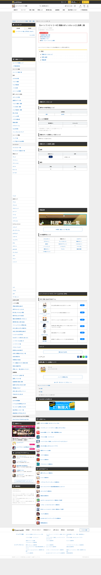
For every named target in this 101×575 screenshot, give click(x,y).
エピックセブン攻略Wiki (51, 546)
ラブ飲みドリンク (46, 251)
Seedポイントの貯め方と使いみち (20, 337)
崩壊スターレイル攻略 (30, 540)
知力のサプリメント (63, 244)
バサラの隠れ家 (16, 119)
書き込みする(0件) (63, 352)
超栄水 (46, 244)
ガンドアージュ (16, 230)
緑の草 (62, 114)
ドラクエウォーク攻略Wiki (31, 542)
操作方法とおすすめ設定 (18, 315)
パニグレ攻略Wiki (29, 553)
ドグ (14, 287)
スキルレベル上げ (17, 347)
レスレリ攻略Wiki (49, 544)
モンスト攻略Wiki (70, 540)
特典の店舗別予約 (17, 366)
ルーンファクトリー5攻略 (44, 385)
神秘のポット (79, 241)
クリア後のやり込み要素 (18, 141)
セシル (14, 166)
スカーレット (16, 208)
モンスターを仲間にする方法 (19, 406)
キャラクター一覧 (17, 147)
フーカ (14, 214)
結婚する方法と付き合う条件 (19, 384)
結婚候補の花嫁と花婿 (45, 35)
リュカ (14, 195)
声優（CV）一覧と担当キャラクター (21, 369)
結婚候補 (57, 10)
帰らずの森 (15, 113)
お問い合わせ (56, 530)
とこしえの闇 (16, 116)
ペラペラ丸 (79, 246)
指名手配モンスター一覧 (18, 410)
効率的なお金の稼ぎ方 (18, 350)
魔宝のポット (46, 249)
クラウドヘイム (16, 125)
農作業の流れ (49, 10)
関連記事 (44, 60)
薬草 (47, 114)
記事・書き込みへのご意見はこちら (63, 382)
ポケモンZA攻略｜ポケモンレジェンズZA (34, 534)
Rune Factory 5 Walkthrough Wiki (21, 419)
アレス (14, 157)
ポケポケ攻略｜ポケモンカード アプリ (74, 537)
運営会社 (63, 530)
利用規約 (28, 530)
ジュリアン (15, 239)
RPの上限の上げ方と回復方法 (19, 328)
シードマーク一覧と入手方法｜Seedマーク (25, 31)
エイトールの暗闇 (17, 91)
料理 (41, 388)
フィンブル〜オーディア (18, 132)
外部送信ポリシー (47, 530)
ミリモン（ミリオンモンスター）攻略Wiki (55, 549)
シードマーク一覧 (17, 344)
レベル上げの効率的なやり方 (19, 403)
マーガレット (16, 296)
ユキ (14, 255)
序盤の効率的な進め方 (45, 36)
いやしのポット (46, 238)
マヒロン (63, 249)
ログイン (85, 2)
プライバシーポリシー (36, 530)
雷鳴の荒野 (15, 122)
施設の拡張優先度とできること (20, 318)
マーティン (15, 160)
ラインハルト (16, 163)
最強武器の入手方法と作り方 (19, 413)
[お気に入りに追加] (68, 6)
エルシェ (15, 246)
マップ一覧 (15, 138)
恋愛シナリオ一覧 (17, 378)
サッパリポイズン (63, 241)
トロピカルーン (79, 244)
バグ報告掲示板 (83, 10)
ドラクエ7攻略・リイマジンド (32, 537)
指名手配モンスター (72, 10)
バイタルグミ (63, 246)
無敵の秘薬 (79, 249)
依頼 (64, 10)
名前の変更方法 (16, 356)
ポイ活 (63, 2)
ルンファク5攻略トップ (18, 62)
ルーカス (15, 172)
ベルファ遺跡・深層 (17, 103)
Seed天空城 (15, 128)
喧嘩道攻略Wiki (69, 553)
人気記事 (18, 28)
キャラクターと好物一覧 (18, 375)
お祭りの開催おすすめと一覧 (19, 353)
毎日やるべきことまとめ (18, 309)
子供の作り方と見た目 (18, 394)
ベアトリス (15, 221)
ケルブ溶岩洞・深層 (17, 110)
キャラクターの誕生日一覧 (19, 150)
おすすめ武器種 (16, 400)
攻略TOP (16, 10)
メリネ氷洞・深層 (17, 106)
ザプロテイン (46, 241)
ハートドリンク (46, 246)
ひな (14, 243)
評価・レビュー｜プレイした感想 (48, 40)
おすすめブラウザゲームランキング (24, 481)
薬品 (41, 391)
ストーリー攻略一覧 (17, 72)
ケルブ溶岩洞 (16, 84)
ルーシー (15, 211)
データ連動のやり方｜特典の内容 (20, 363)
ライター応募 (84, 530)
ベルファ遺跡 (16, 81)
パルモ (14, 290)
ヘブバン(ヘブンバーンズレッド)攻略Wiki (75, 544)
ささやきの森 (16, 78)
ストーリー (23, 10)
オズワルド (15, 233)
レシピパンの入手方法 (18, 334)
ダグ (14, 293)
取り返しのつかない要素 (18, 312)
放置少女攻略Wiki (70, 546)
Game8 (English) (70, 530)
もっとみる (32, 35)
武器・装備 (31, 10)
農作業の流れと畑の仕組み (19, 322)
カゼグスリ (79, 238)
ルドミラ (15, 217)
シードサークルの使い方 (18, 340)
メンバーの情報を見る (63, 377)
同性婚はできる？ (17, 388)
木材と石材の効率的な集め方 (19, 331)
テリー (14, 258)
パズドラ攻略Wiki (49, 540)
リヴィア (15, 227)
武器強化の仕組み (17, 359)
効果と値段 (44, 57)
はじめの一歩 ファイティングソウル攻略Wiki (55, 553)
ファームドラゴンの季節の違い (20, 325)
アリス (14, 202)
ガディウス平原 (16, 97)
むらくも (15, 169)
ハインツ (15, 261)
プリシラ (15, 205)
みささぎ (15, 249)
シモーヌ (15, 236)
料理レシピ (40, 10)
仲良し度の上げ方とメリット (19, 391)
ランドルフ (15, 252)
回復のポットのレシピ (47, 54)
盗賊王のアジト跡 (17, 100)
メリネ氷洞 (15, 88)
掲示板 (29, 28)
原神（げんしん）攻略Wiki (31, 544)
